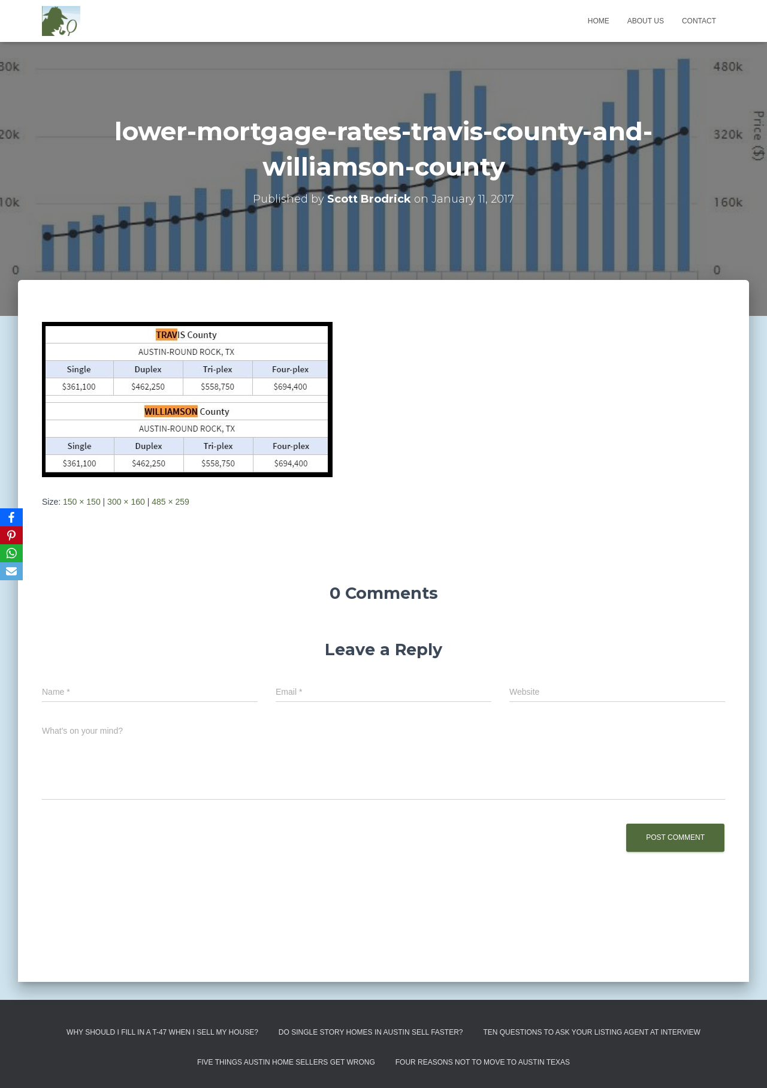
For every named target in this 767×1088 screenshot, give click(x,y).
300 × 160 (126, 502)
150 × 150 (82, 502)
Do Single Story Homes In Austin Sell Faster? (371, 1032)
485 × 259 (170, 502)
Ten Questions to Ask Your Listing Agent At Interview (591, 1032)
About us (645, 21)
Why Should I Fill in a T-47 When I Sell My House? (162, 1032)
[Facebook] (11, 517)
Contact (699, 21)
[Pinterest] (11, 535)
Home (598, 21)
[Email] (11, 571)
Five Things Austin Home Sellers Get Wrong (286, 1062)
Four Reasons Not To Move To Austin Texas (482, 1062)
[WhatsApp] (11, 553)
